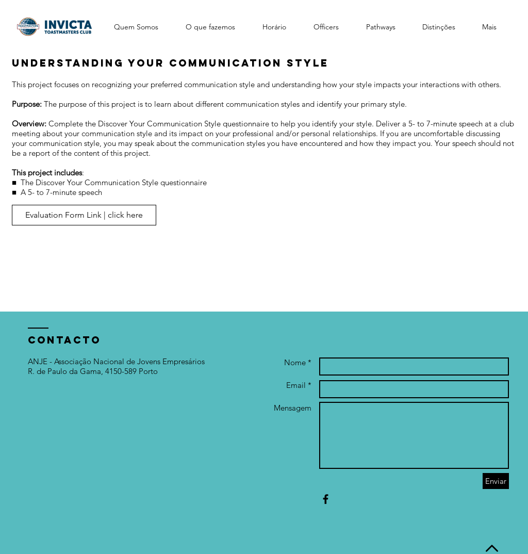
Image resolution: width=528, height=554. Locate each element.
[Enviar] (496, 481)
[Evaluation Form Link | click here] (84, 215)
